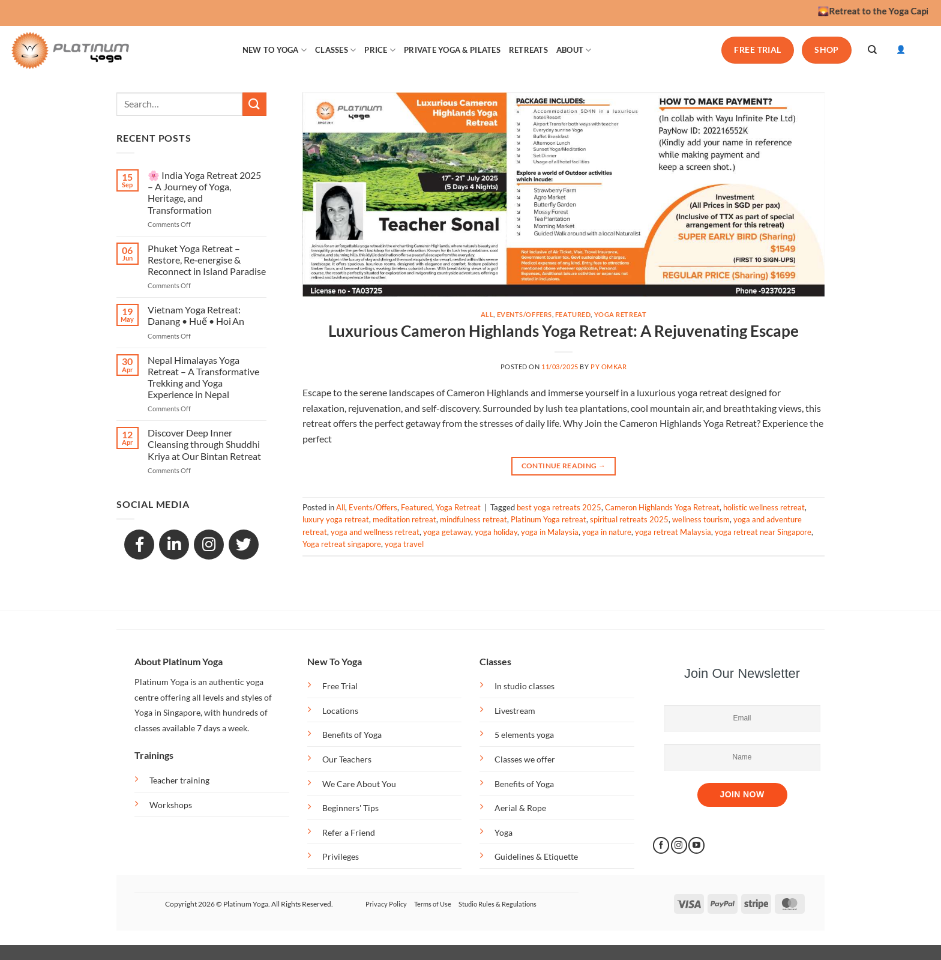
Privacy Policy (386, 904)
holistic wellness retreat (764, 507)
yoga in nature (606, 532)
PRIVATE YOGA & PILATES (452, 50)
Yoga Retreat (620, 314)
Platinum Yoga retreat (548, 519)
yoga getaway (447, 532)
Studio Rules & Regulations (497, 904)
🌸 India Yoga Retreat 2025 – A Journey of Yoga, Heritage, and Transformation (204, 192)
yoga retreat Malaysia (673, 532)
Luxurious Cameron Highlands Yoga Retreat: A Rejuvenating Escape (563, 331)
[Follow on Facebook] (661, 845)
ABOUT (574, 50)
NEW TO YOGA (274, 50)
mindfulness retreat (473, 519)
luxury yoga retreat (335, 519)
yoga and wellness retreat (375, 532)
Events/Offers (524, 314)
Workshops (170, 805)
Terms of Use (432, 904)
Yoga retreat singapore (341, 544)
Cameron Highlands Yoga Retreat (662, 507)
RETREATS (528, 50)
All (487, 314)
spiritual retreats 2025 (629, 519)
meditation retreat (404, 519)
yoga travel (404, 544)
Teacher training (179, 780)
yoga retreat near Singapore (763, 532)
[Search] (872, 49)
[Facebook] (139, 545)
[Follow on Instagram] (679, 845)
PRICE (379, 50)
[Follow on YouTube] (696, 845)
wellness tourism (701, 519)
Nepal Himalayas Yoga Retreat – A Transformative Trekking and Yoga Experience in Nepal (203, 377)
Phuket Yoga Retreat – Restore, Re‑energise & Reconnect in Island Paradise (207, 260)
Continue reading (564, 465)
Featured (573, 314)
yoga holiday (496, 532)
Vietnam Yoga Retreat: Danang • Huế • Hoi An (196, 315)
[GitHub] (244, 545)
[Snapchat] (209, 545)
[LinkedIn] (174, 545)
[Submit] (254, 104)
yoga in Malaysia (550, 532)
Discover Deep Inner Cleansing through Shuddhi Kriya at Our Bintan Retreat (204, 444)
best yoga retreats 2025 (559, 507)
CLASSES (335, 50)
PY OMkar (609, 366)
